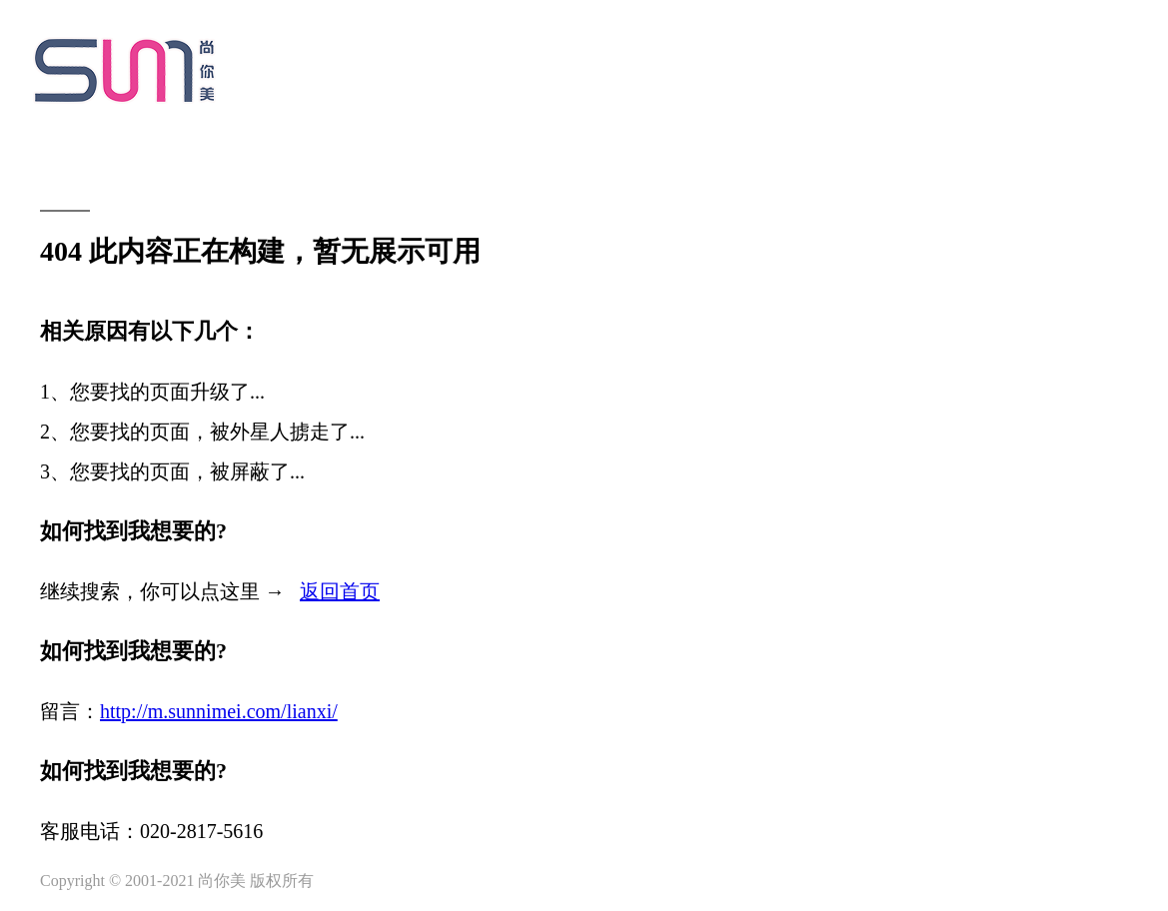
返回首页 (340, 591)
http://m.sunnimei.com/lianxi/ (219, 711)
